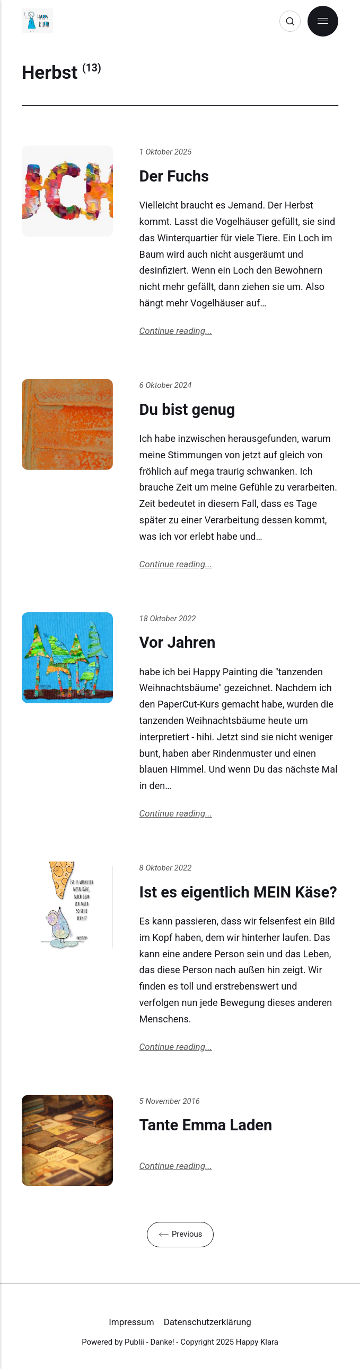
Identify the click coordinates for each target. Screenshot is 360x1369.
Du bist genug (187, 410)
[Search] (290, 21)
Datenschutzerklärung (207, 1322)
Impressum (131, 1322)
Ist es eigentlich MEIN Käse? (238, 892)
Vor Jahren (177, 642)
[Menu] (323, 21)
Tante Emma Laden (206, 1125)
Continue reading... (175, 330)
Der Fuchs (174, 176)
